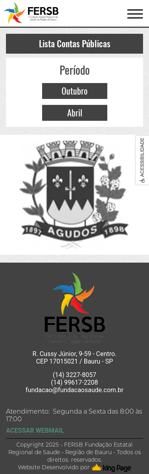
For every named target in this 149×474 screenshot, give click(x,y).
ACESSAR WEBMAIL (35, 430)
